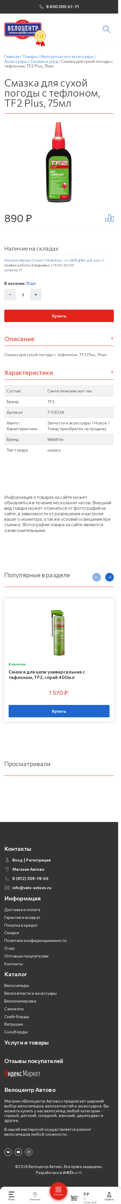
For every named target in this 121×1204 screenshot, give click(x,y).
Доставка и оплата (22, 909)
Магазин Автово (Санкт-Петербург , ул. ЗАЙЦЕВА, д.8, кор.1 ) (54, 260)
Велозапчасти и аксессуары (30, 993)
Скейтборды (16, 1016)
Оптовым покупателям (26, 955)
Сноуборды (16, 1031)
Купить (59, 315)
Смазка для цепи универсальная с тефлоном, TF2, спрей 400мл (47, 674)
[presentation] (96, 577)
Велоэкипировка (20, 1000)
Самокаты (14, 1008)
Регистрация (38, 860)
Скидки (11, 932)
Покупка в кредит (21, 925)
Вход (17, 860)
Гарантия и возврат (22, 917)
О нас (9, 948)
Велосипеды (16, 985)
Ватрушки (13, 1023)
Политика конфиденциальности (35, 940)
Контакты (13, 963)
